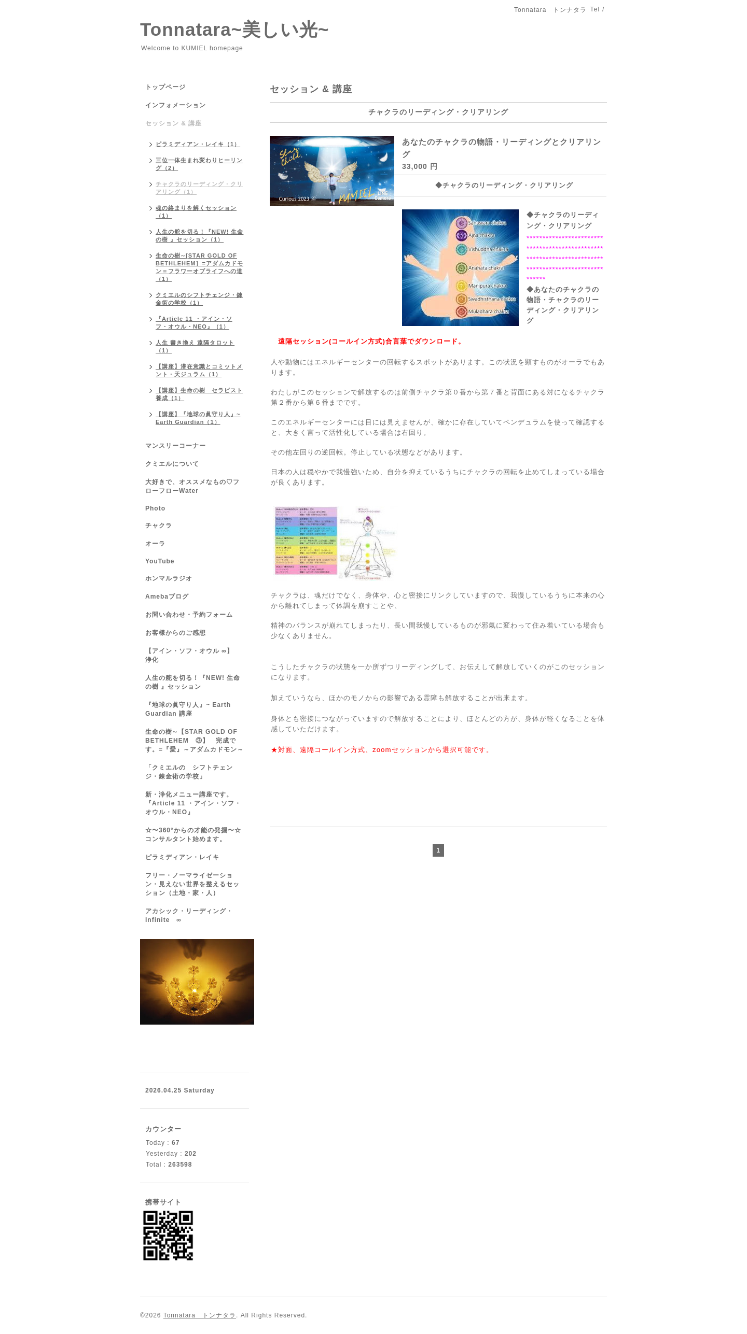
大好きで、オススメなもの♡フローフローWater (192, 486)
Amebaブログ (167, 596)
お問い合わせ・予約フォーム (189, 614)
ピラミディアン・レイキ (182, 857)
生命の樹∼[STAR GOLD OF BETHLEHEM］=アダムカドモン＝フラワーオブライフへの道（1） (199, 267)
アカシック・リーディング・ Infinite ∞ (189, 915)
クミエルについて (172, 463)
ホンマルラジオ (168, 578)
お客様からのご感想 (175, 632)
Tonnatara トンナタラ (199, 1315)
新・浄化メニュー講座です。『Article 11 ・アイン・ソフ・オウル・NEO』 (193, 803)
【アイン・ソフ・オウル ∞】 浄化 (192, 655)
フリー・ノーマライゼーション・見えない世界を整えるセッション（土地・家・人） (192, 884)
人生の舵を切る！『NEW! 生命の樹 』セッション (192, 682)
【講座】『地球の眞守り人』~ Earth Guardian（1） (198, 418)
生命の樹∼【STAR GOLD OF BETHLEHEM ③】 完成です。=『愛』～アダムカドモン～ (194, 740)
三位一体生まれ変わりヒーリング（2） (199, 164)
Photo (155, 508)
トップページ (165, 87)
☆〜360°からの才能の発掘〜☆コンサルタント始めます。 (193, 835)
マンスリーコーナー (175, 445)
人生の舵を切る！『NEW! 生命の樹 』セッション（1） (199, 236)
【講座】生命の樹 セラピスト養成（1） (199, 394)
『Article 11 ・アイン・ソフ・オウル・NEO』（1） (194, 323)
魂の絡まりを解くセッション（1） (196, 212)
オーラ (155, 543)
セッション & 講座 (173, 123)
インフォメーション (175, 105)
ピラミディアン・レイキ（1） (198, 144)
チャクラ (158, 525)
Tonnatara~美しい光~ (234, 29)
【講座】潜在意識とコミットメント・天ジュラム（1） (199, 370)
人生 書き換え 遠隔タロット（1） (195, 346)
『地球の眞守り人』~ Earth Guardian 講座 (188, 709)
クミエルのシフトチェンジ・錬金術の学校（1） (199, 299)
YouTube (160, 561)
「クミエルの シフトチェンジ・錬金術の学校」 (189, 772)
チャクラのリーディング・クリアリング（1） (199, 188)
